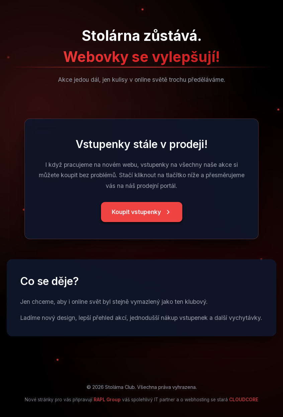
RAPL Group (107, 399)
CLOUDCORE (243, 399)
